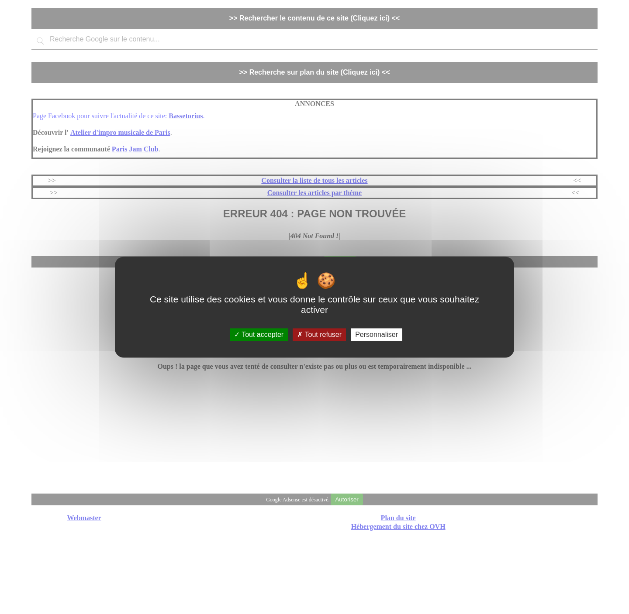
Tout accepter (258, 334)
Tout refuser (319, 334)
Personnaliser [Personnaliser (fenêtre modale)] (376, 334)
